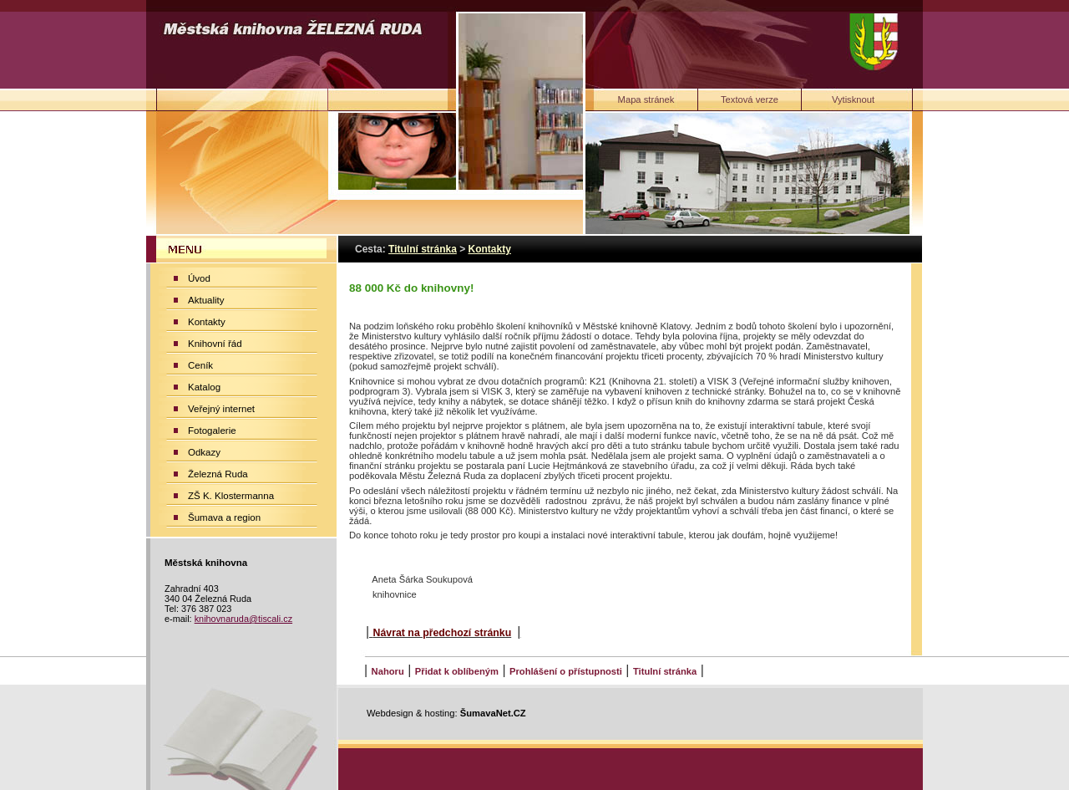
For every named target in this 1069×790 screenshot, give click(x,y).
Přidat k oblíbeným (457, 671)
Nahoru (388, 671)
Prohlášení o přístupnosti (565, 671)
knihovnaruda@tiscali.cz (243, 619)
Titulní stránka (665, 671)
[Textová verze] (750, 99)
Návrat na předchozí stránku (442, 633)
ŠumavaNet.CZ (493, 713)
